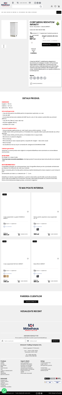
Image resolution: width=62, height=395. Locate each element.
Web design (52, 393)
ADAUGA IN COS (46, 44)
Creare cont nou (46, 362)
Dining (5, 12)
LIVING (2, 12)
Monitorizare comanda (27, 369)
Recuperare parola (46, 365)
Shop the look (59, 12)
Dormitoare (14, 12)
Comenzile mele (45, 369)
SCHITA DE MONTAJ (37, 83)
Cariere (3, 382)
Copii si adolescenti (22, 12)
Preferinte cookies (6, 386)
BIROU (27, 12)
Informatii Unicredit (26, 373)
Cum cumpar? (25, 362)
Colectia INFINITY (45, 26)
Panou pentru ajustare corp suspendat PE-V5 (42, 217)
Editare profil (44, 370)
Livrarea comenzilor (26, 365)
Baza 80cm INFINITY (39, 264)
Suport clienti (4, 381)
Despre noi (4, 380)
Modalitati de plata (26, 364)
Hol (17, 12)
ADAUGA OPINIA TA (31, 301)
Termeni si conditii (26, 366)
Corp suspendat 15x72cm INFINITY (13, 264)
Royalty (59, 393)
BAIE (11, 12)
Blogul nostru (4, 384)
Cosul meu (44, 367)
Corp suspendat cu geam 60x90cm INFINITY (14, 217)
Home (31, 26)
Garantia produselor (27, 368)
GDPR (22, 372)
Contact (3, 385)
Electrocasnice (34, 12)
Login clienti (44, 364)
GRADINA (29, 12)
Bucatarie (8, 12)
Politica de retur (25, 370)
